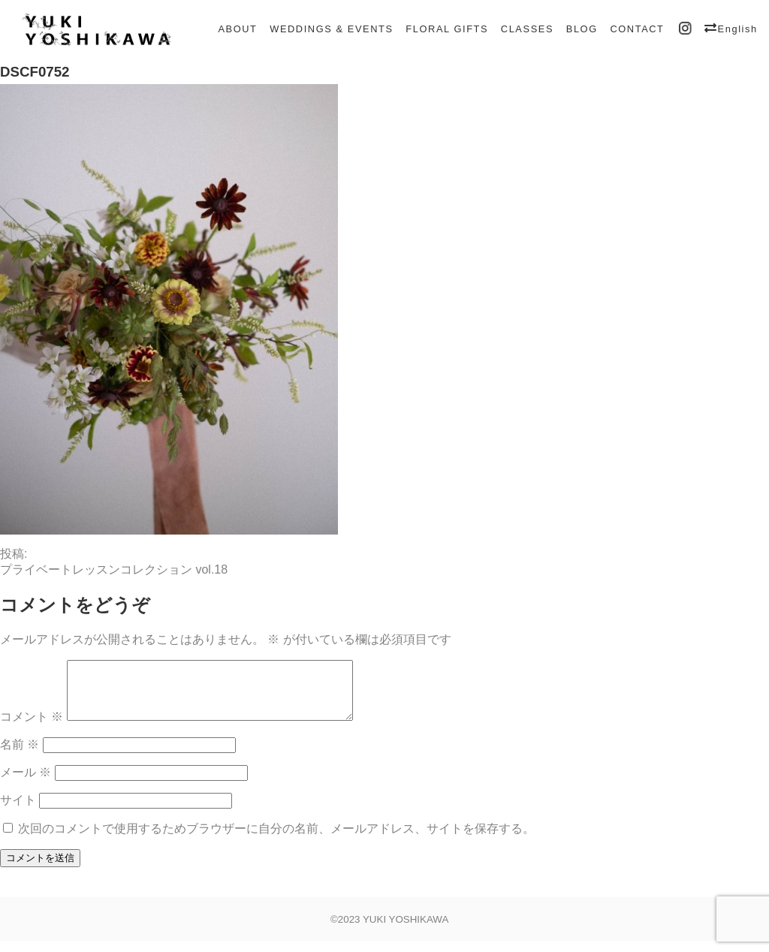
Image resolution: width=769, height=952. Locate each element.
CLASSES (527, 29)
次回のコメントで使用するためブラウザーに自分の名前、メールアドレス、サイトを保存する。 (276, 839)
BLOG (582, 29)
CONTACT (637, 29)
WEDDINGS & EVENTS (331, 29)
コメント (31, 728)
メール (25, 783)
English (738, 29)
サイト (18, 811)
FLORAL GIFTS (447, 29)
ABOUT (237, 29)
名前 (19, 755)
